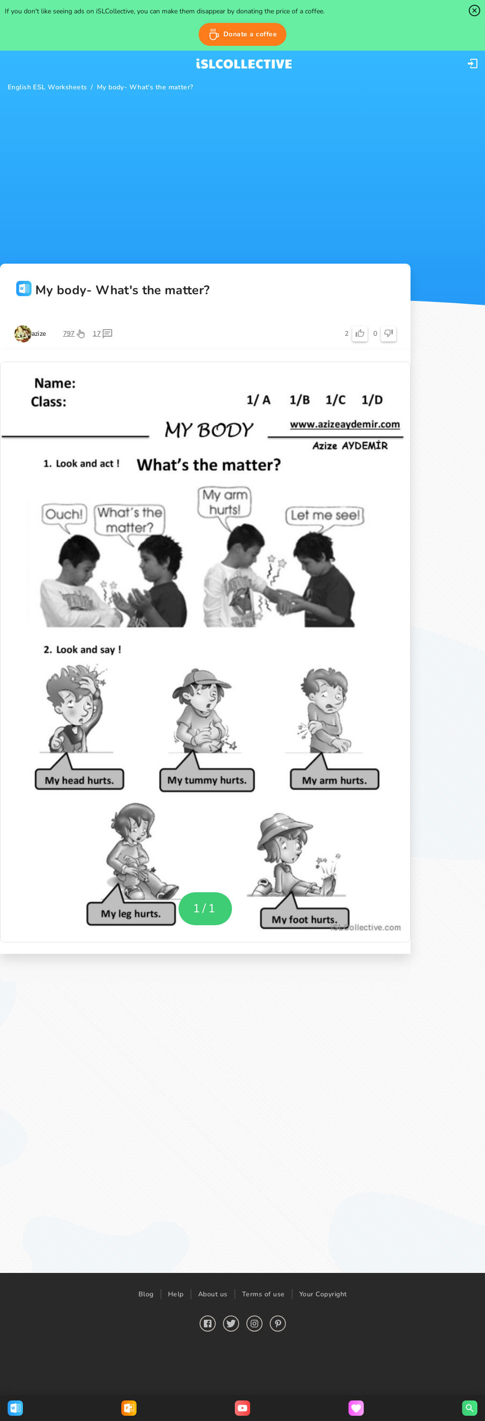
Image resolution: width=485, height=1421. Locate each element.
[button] (243, 34)
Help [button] (176, 1294)
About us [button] (213, 1294)
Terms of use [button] (263, 1294)
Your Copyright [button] (323, 1294)
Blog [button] (146, 1294)
